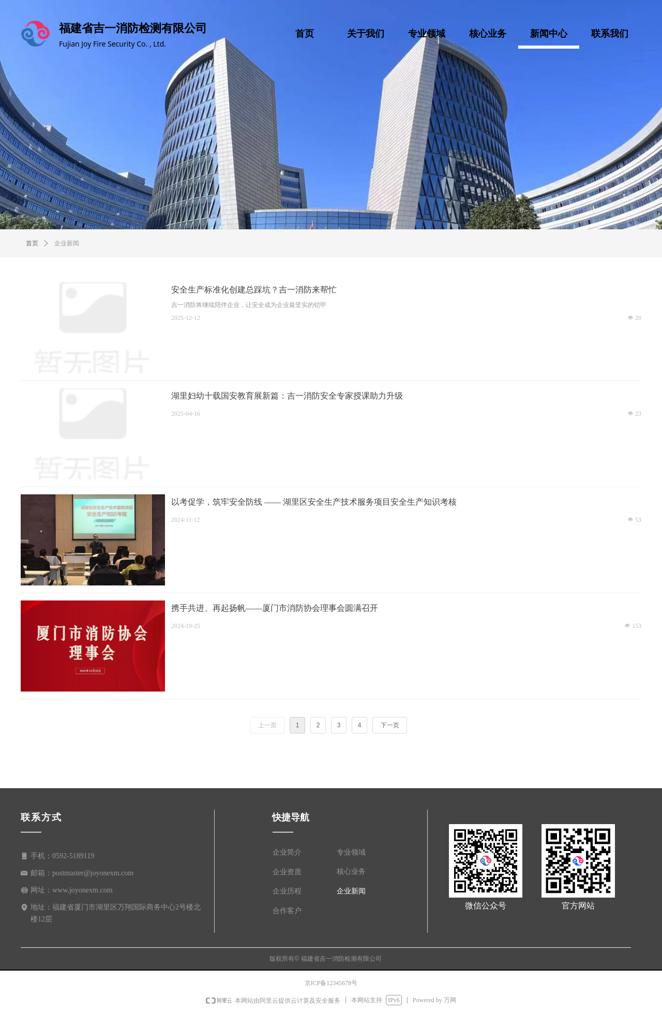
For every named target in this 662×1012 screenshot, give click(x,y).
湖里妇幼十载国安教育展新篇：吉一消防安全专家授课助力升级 (287, 395)
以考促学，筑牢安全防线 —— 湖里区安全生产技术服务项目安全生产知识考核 (314, 501)
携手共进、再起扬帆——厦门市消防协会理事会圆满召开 (274, 608)
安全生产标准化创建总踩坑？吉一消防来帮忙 (254, 289)
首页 (32, 243)
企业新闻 (66, 243)
